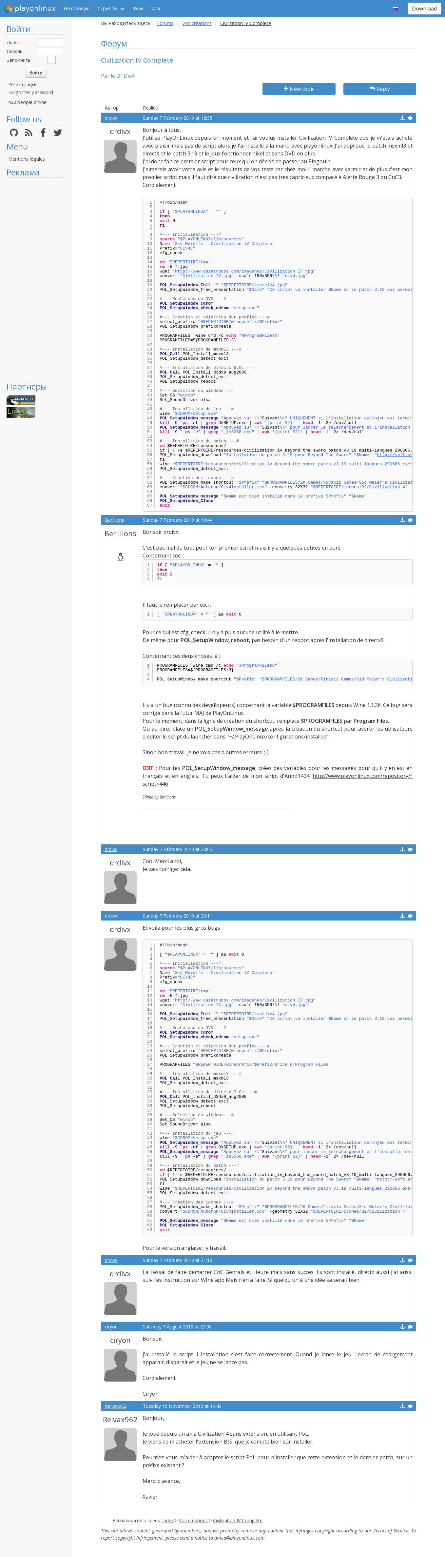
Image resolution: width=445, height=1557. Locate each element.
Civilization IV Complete (237, 1520)
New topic (299, 88)
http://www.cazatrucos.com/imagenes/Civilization (235, 271)
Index (168, 1520)
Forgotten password (30, 92)
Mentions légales (26, 159)
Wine (138, 8)
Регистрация (23, 84)
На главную (77, 8)
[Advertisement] (36, 279)
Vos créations (197, 23)
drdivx (111, 118)
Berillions (114, 520)
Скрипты (107, 8)
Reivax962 (115, 1406)
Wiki (155, 8)
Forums (165, 23)
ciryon (111, 1327)
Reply (380, 88)
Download (424, 8)
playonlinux (30, 8)
